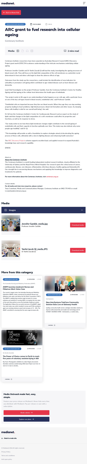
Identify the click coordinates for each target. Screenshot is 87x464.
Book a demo (26, 412)
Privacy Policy (5, 452)
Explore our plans (26, 419)
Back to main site (9, 438)
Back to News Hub (11, 12)
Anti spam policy (6, 459)
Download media (78, 225)
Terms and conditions (8, 455)
